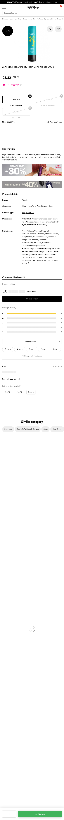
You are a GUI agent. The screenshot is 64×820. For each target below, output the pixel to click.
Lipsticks (3, 631)
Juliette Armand (7, 442)
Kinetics (3, 525)
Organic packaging (10, 663)
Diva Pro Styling (7, 510)
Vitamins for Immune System (12, 651)
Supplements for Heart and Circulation (16, 654)
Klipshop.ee (7, 746)
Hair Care (31, 206)
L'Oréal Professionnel (9, 501)
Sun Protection (6, 604)
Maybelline (4, 469)
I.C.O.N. (3, 466)
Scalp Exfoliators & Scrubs (28, 429)
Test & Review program (12, 722)
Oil (1, 569)
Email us (5, 791)
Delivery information (11, 705)
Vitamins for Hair (7, 634)
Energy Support (6, 639)
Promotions (8, 720)
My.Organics (5, 475)
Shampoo (8, 429)
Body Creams (5, 589)
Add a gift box (56, 122)
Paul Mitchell (5, 548)
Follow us (6, 801)
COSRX (3, 483)
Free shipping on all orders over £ (17, 657)
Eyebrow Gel (5, 613)
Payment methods (10, 702)
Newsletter (7, 760)
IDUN (2, 545)
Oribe (2, 519)
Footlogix (4, 528)
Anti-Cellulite (6, 598)
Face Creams (5, 586)
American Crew (6, 554)
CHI (1, 530)
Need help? (7, 782)
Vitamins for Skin (7, 642)
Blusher (3, 628)
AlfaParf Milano (6, 539)
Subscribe (9, 775)
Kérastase (4, 454)
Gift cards (6, 708)
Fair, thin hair (28, 212)
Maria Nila (4, 513)
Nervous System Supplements (13, 648)
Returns (5, 714)
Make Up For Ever (7, 551)
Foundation (5, 610)
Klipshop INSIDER (9, 685)
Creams (3, 575)
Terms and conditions (11, 676)
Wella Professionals (8, 504)
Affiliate (5, 688)
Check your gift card (11, 711)
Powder (3, 619)
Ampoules (4, 572)
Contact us (7, 700)
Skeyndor (4, 507)
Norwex (3, 489)
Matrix (7, 66)
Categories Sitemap (10, 691)
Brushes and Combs (8, 578)
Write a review (32, 298)
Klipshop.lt (6, 743)
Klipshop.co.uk (9, 674)
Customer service (10, 696)
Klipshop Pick (8, 731)
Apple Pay (6, 682)
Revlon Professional (8, 516)
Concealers (5, 616)
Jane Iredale (5, 463)
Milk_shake (4, 445)
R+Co (2, 536)
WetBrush (4, 542)
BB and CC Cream (7, 622)
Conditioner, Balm (45, 206)
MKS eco (4, 522)
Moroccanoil (5, 498)
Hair (24, 206)
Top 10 (5, 725)
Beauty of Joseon (7, 472)
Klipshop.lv (6, 740)
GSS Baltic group (10, 737)
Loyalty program (9, 728)
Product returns (9, 660)
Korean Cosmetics (8, 607)
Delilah (3, 451)
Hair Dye (4, 583)
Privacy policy (8, 679)
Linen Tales (4, 481)
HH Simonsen (6, 492)
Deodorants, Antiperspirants (12, 601)
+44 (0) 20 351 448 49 (12, 785)
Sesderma (4, 457)
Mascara (3, 625)
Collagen (3, 636)
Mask (45, 429)
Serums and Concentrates (11, 592)
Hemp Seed (5, 460)
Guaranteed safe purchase (13, 666)
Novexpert (4, 557)
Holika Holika (5, 533)
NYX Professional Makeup (11, 486)
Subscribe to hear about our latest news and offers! (23, 763)
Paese (2, 495)
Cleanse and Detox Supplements (14, 645)
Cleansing (4, 595)
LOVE (35, 2)
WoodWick (4, 477)
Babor (2, 448)
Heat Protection (7, 581)
